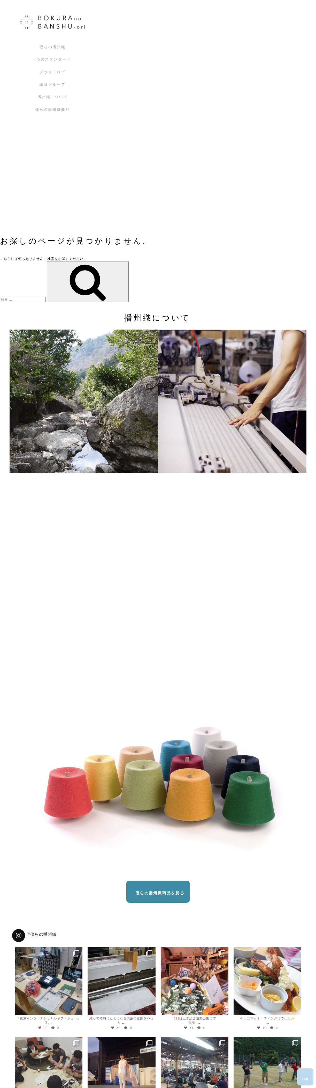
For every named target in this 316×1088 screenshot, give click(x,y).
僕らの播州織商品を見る (159, 893)
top (305, 1078)
